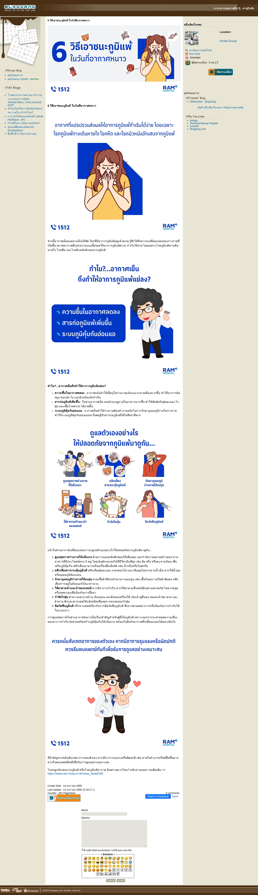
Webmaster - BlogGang (203, 101)
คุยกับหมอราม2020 (18, 79)
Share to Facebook (158, 796)
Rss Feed (192, 53)
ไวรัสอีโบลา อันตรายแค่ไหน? (24, 123)
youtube (194, 126)
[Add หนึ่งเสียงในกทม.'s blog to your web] (220, 107)
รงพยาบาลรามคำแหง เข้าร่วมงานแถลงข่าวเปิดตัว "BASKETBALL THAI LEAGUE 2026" (25, 100)
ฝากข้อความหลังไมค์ (198, 50)
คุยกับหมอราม (15, 75)
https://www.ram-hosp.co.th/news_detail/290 (75, 773)
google (193, 120)
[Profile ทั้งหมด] (228, 41)
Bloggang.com (198, 129)
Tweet (175, 796)
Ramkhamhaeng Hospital (204, 123)
